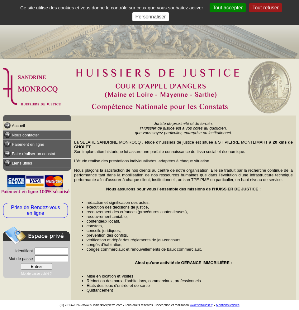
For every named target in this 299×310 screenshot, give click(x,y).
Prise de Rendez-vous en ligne (35, 210)
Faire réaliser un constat (29, 153)
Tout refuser (265, 7)
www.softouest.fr (201, 305)
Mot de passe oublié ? (36, 273)
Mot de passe (20, 258)
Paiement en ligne (24, 144)
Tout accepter (228, 7)
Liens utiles (18, 163)
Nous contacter (21, 134)
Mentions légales (228, 305)
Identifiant (24, 250)
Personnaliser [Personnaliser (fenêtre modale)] (150, 16)
